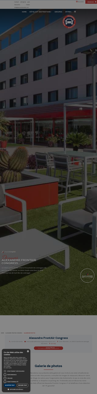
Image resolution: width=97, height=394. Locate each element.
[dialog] (16, 370)
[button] (16, 389)
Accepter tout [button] (10, 385)
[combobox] (28, 351)
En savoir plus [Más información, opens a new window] (7, 368)
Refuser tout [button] (22, 385)
